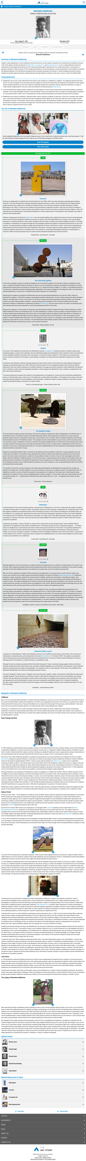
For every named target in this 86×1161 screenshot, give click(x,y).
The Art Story (42, 2)
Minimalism (31, 65)
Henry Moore (5, 759)
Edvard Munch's (46, 656)
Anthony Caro (58, 761)
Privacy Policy (38, 1157)
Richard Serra (44, 303)
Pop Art (47, 904)
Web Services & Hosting (37, 1159)
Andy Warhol (57, 87)
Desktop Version (47, 1157)
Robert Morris (30, 217)
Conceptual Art (39, 65)
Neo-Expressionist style (67, 575)
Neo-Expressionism (53, 65)
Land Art (11, 805)
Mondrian (69, 814)
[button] (2, 2)
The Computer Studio (50, 1159)
